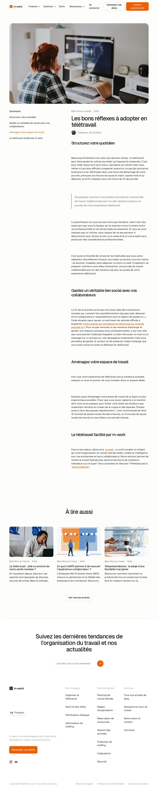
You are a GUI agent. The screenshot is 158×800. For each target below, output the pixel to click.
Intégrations (104, 753)
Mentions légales (84, 783)
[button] (33, 6)
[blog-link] (31, 554)
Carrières (129, 730)
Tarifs (62, 6)
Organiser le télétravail (72, 697)
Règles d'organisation (105, 708)
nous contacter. (80, 466)
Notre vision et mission (132, 720)
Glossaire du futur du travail (136, 708)
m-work (109, 449)
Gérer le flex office (75, 706)
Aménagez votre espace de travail (26, 132)
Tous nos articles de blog (135, 697)
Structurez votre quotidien (22, 117)
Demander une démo (114, 6)
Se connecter (94, 6)
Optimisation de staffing (74, 725)
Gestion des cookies (138, 783)
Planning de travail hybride (105, 697)
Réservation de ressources (105, 720)
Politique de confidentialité (110, 783)
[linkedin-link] (10, 762)
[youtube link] (16, 762)
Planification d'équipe (77, 715)
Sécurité (101, 761)
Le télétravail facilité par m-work (26, 138)
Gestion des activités (103, 732)
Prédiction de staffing (104, 743)
